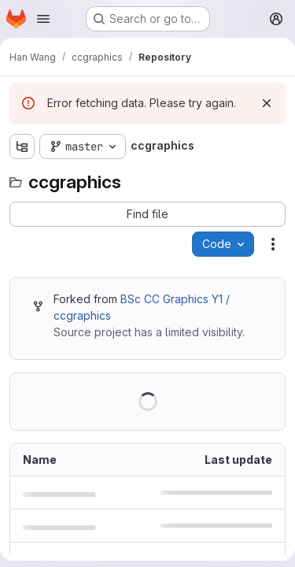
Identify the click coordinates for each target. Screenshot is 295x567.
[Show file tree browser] (22, 146)
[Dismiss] (266, 103)
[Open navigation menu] (43, 19)
